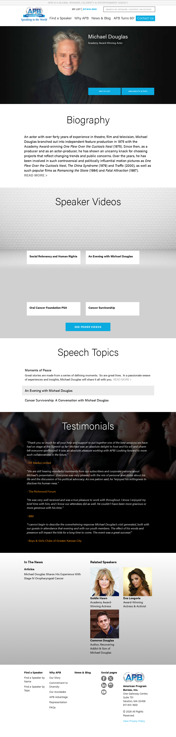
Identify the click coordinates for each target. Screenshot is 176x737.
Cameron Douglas (102, 640)
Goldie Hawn (98, 598)
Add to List (104, 91)
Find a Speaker (60, 17)
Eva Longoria (131, 598)
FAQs (52, 707)
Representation (58, 702)
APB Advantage (58, 697)
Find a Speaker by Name (34, 679)
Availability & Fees (137, 91)
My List (76, 9)
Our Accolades (57, 692)
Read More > (36, 175)
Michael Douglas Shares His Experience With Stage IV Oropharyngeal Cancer (52, 576)
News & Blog (101, 17)
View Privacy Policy (134, 721)
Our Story (54, 677)
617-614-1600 (90, 9)
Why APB (82, 17)
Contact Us (145, 18)
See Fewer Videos (88, 327)
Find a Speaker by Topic (34, 688)
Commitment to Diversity (58, 684)
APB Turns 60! (124, 17)
